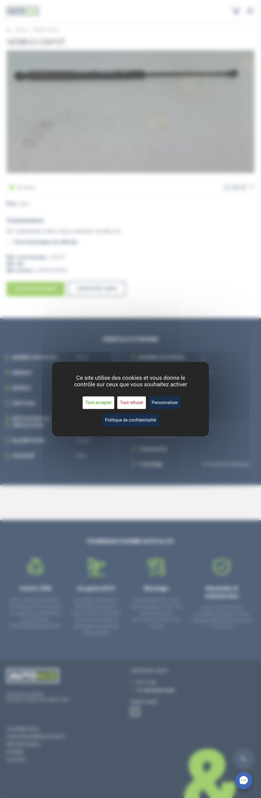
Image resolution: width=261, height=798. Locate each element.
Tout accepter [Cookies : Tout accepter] (98, 402)
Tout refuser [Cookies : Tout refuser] (131, 402)
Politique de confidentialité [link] (130, 420)
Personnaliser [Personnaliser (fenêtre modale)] (165, 402)
